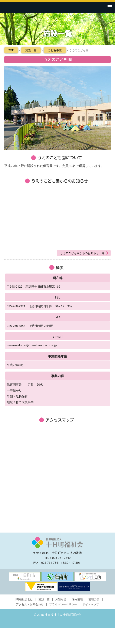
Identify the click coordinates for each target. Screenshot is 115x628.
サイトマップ (90, 604)
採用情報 (77, 599)
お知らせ (60, 599)
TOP (11, 50)
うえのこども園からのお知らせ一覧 (82, 253)
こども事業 (55, 50)
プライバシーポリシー (63, 604)
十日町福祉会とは (22, 599)
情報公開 (93, 599)
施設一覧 (30, 50)
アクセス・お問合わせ (30, 604)
